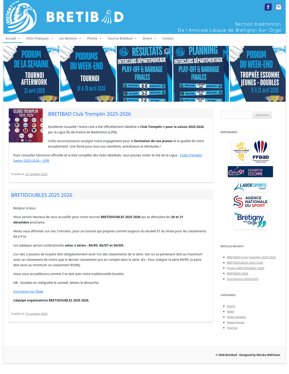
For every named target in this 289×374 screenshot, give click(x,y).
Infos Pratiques (39, 38)
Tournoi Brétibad (122, 38)
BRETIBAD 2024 (237, 273)
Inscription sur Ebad (28, 291)
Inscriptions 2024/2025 (243, 279)
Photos (94, 38)
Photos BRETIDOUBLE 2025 (245, 268)
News (230, 311)
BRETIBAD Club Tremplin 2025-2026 (89, 113)
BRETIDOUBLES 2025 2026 (41, 194)
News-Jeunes (236, 322)
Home (231, 306)
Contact (168, 38)
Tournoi (232, 328)
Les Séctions (70, 38)
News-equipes (236, 317)
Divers (149, 38)
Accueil (13, 38)
